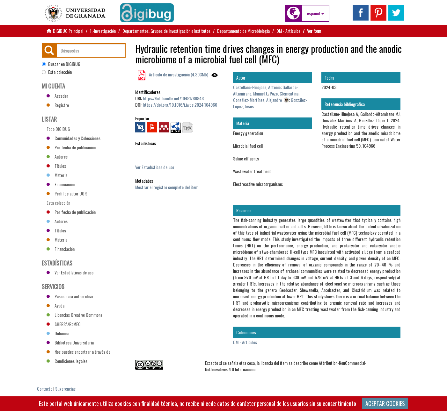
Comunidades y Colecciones (73, 138)
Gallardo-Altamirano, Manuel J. (265, 90)
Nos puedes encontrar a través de (78, 351)
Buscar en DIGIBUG (61, 64)
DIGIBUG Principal (68, 30)
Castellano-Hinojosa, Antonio (257, 87)
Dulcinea (58, 333)
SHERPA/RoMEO (64, 324)
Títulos (56, 165)
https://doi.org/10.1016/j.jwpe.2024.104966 (180, 104)
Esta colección (57, 72)
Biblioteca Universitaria (70, 342)
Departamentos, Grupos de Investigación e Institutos (166, 30)
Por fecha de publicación (71, 147)
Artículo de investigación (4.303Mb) (178, 74)
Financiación (61, 184)
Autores (57, 156)
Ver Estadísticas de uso (154, 167)
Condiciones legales (67, 361)
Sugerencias (65, 388)
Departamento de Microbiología (243, 30)
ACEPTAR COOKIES (385, 403)
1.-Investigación (103, 30)
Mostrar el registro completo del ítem (166, 187)
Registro (58, 105)
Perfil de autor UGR (67, 193)
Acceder (57, 95)
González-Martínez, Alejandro (257, 99)
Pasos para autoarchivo (70, 296)
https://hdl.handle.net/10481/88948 (173, 98)
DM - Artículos (288, 30)
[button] (315, 13)
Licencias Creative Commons (74, 314)
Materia (57, 175)
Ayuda (55, 305)
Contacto (44, 388)
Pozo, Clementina (284, 93)
